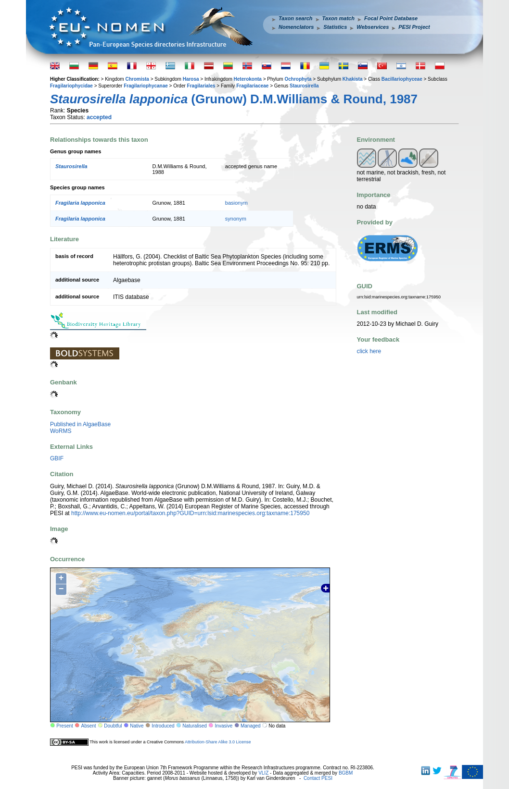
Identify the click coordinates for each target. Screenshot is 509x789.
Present (64, 725)
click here (369, 351)
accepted (99, 117)
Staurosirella (304, 85)
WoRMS (60, 431)
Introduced (163, 725)
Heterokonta (248, 79)
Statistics (335, 27)
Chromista (137, 79)
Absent (88, 725)
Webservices (372, 27)
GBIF (57, 458)
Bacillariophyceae (402, 79)
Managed (251, 725)
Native (136, 725)
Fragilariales (201, 85)
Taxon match (338, 18)
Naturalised (194, 725)
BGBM (346, 773)
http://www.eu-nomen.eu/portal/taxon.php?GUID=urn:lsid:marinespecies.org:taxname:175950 (190, 513)
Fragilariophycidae (71, 85)
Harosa (191, 79)
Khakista (353, 79)
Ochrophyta (297, 79)
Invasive (224, 725)
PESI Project (414, 27)
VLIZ (263, 773)
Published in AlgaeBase (80, 424)
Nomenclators (296, 27)
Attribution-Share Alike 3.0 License (218, 742)
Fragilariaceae (252, 85)
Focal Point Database (391, 18)
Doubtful (113, 725)
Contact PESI (318, 778)
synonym (235, 219)
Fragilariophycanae (146, 85)
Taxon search (296, 18)
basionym (236, 203)
